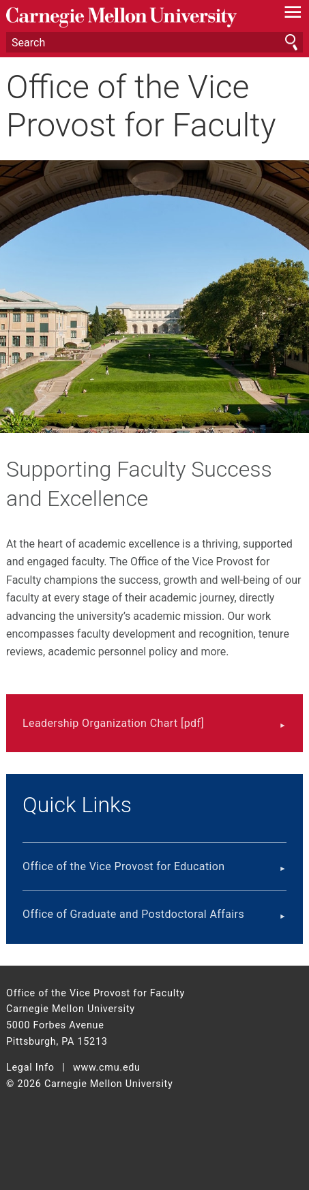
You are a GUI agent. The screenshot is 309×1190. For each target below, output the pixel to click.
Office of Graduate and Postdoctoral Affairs (133, 914)
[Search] (154, 42)
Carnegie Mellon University (132, 17)
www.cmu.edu (107, 1067)
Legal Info (30, 1067)
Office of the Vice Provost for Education (124, 866)
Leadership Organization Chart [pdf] (113, 723)
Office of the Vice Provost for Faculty (141, 105)
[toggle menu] (293, 15)
